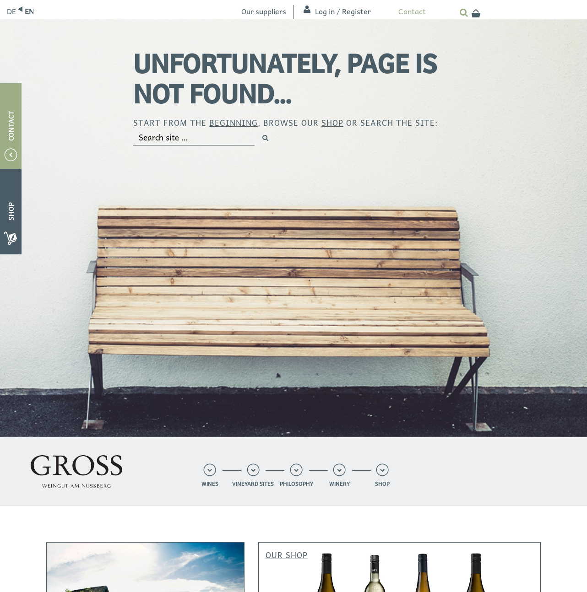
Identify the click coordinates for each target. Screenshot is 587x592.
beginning (233, 122)
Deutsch (11, 11)
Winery (339, 484)
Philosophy (296, 484)
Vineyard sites (253, 484)
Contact (412, 11)
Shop (382, 484)
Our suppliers (263, 11)
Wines (209, 484)
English (29, 11)
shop (332, 122)
